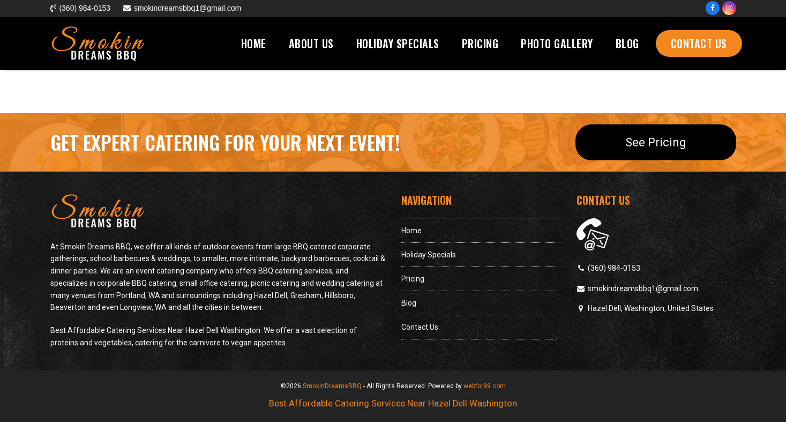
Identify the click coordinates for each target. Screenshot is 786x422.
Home (411, 230)
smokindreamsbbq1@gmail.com (643, 288)
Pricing (412, 279)
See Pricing (655, 142)
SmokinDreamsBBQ (332, 386)
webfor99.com (484, 386)
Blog (408, 303)
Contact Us (419, 327)
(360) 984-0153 (614, 268)
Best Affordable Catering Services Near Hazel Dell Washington (393, 403)
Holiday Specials (428, 254)
